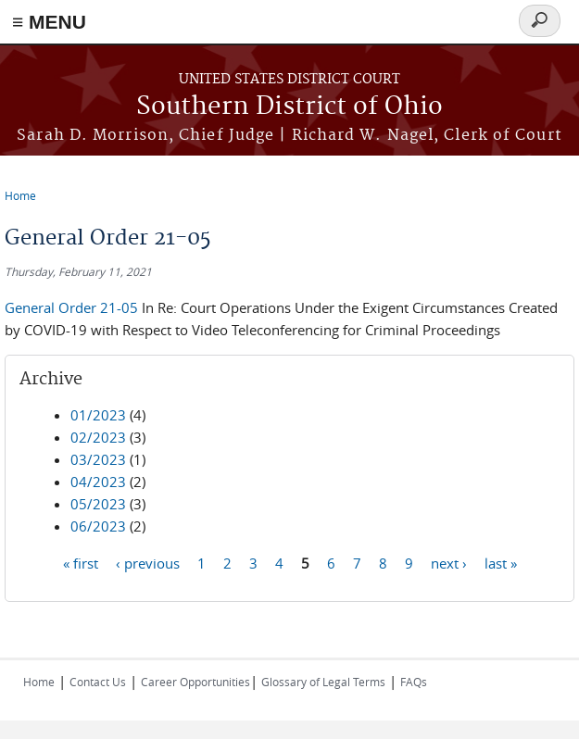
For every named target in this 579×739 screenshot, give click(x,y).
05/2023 (98, 504)
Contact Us (97, 681)
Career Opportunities (195, 681)
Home (20, 195)
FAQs (413, 681)
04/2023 (98, 481)
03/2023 (98, 459)
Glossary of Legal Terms (323, 681)
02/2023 (98, 437)
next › (449, 562)
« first (80, 562)
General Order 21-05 (73, 307)
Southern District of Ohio (289, 107)
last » (501, 562)
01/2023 (98, 415)
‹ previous (148, 562)
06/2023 (98, 526)
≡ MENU (49, 21)
